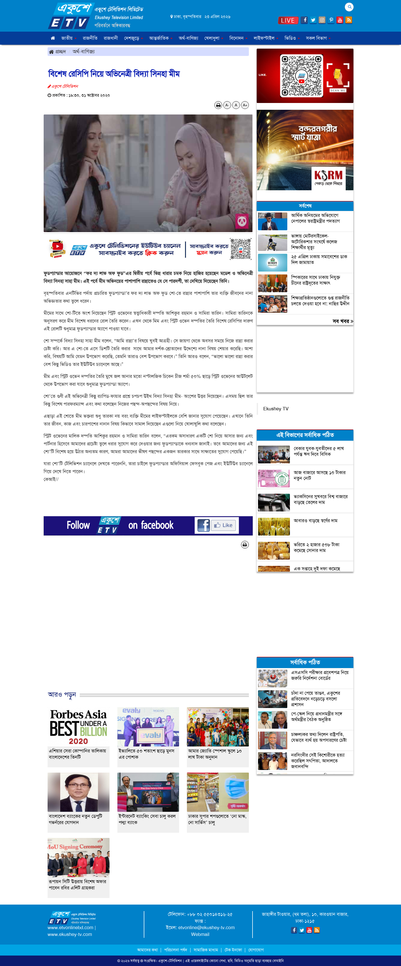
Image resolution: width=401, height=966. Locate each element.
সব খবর (343, 321)
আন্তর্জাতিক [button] (161, 38)
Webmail (200, 934)
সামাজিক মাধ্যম (206, 950)
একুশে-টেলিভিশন (170, 960)
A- (227, 105)
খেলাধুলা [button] (213, 38)
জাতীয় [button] (69, 38)
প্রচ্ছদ (57, 51)
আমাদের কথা (148, 950)
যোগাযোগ (256, 950)
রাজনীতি (90, 38)
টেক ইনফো (234, 950)
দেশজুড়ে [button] (133, 38)
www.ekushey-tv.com (70, 934)
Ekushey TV (276, 409)
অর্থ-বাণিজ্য (188, 38)
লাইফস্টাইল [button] (266, 38)
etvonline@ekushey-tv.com (206, 927)
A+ (245, 105)
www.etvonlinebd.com (70, 927)
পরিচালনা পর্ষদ (175, 950)
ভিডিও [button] (292, 38)
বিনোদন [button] (239, 38)
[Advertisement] (148, 625)
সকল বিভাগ (318, 38)
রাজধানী (111, 38)
